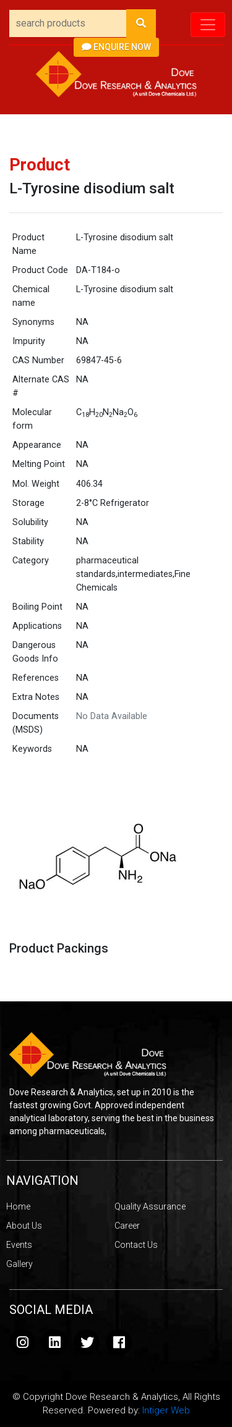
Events (19, 1245)
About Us (24, 1226)
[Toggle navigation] (208, 24)
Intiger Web (166, 1410)
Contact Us (136, 1245)
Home (18, 1206)
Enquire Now (116, 47)
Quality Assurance (150, 1206)
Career (127, 1226)
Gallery (19, 1264)
